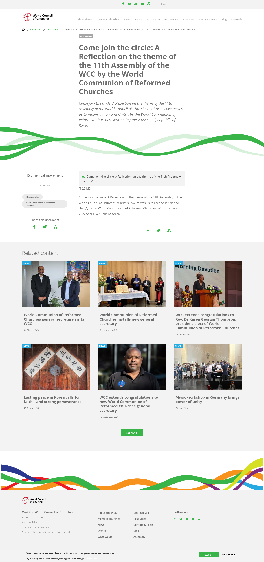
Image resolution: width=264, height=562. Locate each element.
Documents (52, 29)
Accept (209, 555)
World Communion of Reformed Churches (40, 204)
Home (23, 29)
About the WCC (86, 19)
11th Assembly (32, 197)
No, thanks (228, 555)
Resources (189, 19)
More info (92, 559)
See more (132, 432)
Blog (224, 19)
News (127, 19)
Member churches (109, 19)
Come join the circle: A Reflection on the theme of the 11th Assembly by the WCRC (131, 179)
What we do (153, 19)
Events (138, 19)
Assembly (236, 19)
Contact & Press (208, 19)
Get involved (171, 19)
